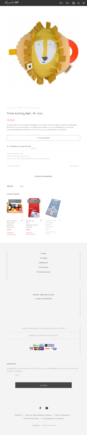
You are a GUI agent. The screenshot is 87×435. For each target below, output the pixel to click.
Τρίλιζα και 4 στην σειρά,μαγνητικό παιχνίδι (32, 223)
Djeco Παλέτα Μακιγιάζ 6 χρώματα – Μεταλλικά (12, 224)
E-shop (43, 253)
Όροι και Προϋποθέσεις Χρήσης (39, 415)
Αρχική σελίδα (11, 107)
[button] (61, 3)
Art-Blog (43, 258)
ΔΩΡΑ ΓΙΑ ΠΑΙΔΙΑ (29, 107)
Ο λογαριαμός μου (43, 272)
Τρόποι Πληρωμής (62, 415)
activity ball (16, 158)
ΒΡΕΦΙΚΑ (38, 107)
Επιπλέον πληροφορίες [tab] (43, 176)
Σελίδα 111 (19, 415)
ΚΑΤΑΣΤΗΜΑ (20, 107)
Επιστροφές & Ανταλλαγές (52, 418)
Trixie (33, 148)
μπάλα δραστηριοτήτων (42, 158)
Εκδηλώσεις (43, 262)
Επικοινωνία (43, 267)
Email (17, 375)
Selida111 (36, 425)
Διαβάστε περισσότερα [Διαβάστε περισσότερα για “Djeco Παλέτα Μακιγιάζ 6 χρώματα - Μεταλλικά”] (11, 233)
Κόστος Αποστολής (31, 418)
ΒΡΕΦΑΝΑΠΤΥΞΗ (29, 158)
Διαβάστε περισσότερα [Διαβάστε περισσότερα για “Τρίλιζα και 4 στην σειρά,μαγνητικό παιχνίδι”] (30, 232)
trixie (22, 158)
